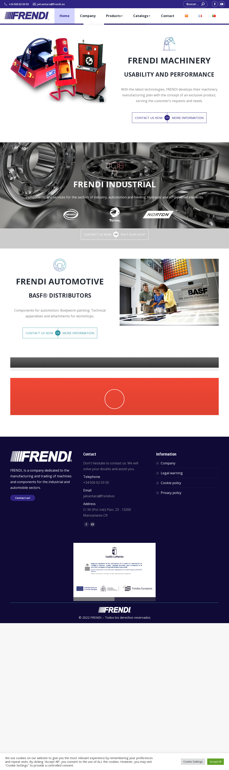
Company (168, 610)
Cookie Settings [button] (193, 761)
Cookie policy (171, 629)
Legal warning (172, 620)
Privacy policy (171, 639)
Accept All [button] (215, 761)
